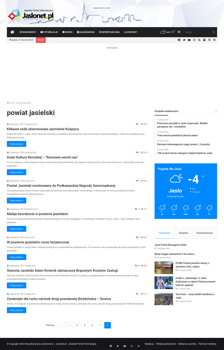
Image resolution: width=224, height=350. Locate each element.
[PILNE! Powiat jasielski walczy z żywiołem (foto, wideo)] (164, 268)
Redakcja (149, 344)
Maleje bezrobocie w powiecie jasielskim (37, 214)
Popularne (164, 232)
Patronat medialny (207, 344)
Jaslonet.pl (14, 124)
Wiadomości (28, 32)
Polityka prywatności (166, 344)
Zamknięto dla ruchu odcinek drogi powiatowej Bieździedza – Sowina (59, 299)
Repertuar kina (109, 32)
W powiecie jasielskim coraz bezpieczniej (38, 242)
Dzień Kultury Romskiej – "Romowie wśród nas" (42, 157)
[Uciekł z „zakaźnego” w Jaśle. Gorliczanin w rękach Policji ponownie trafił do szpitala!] (164, 283)
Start (10, 103)
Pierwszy (50, 325)
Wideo (67, 32)
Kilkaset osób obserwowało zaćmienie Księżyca (43, 129)
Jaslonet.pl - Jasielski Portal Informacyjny (76, 344)
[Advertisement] (112, 72)
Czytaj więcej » (16, 144)
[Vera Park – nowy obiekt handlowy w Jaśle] (164, 299)
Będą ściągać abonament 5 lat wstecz (174, 254)
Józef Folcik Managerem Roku (170, 245)
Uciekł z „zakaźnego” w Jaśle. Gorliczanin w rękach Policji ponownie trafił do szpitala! (195, 282)
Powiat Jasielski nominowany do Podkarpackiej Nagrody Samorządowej (61, 186)
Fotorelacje (49, 32)
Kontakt (130, 32)
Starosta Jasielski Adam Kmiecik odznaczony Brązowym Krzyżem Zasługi (62, 270)
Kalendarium (86, 32)
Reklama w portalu (187, 344)
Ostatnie (183, 232)
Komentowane (205, 232)
